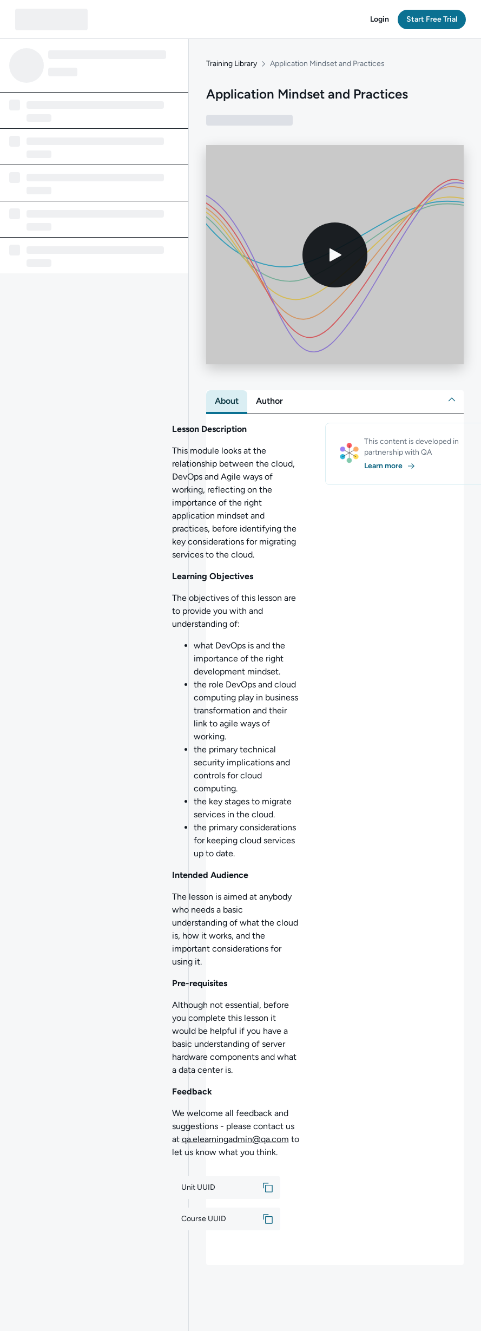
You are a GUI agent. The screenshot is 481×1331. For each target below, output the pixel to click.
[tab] (226, 401)
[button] (379, 19)
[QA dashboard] (51, 19)
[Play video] (334, 254)
